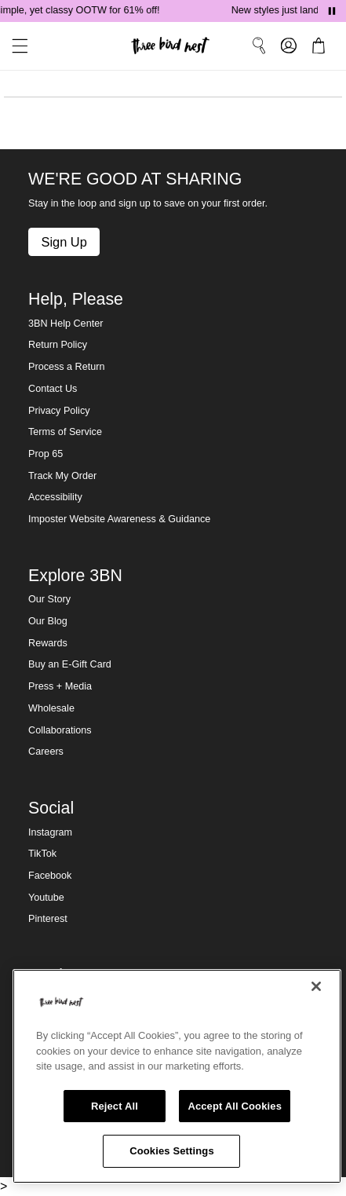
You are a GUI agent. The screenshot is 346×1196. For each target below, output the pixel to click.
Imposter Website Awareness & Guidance (119, 519)
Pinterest (47, 918)
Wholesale (51, 708)
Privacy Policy (58, 410)
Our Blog (47, 621)
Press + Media (60, 686)
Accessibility (55, 497)
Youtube (46, 897)
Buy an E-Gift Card (69, 664)
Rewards (47, 643)
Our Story (49, 599)
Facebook (49, 875)
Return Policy (57, 344)
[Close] (316, 986)
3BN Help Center (65, 323)
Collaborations (60, 730)
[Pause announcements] (332, 11)
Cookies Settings (171, 1151)
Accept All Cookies (235, 1106)
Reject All (114, 1106)
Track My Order (62, 475)
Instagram (50, 832)
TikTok (42, 853)
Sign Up (63, 242)
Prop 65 (45, 453)
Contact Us (52, 388)
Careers (46, 751)
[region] (177, 1076)
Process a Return (66, 366)
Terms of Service (65, 431)
